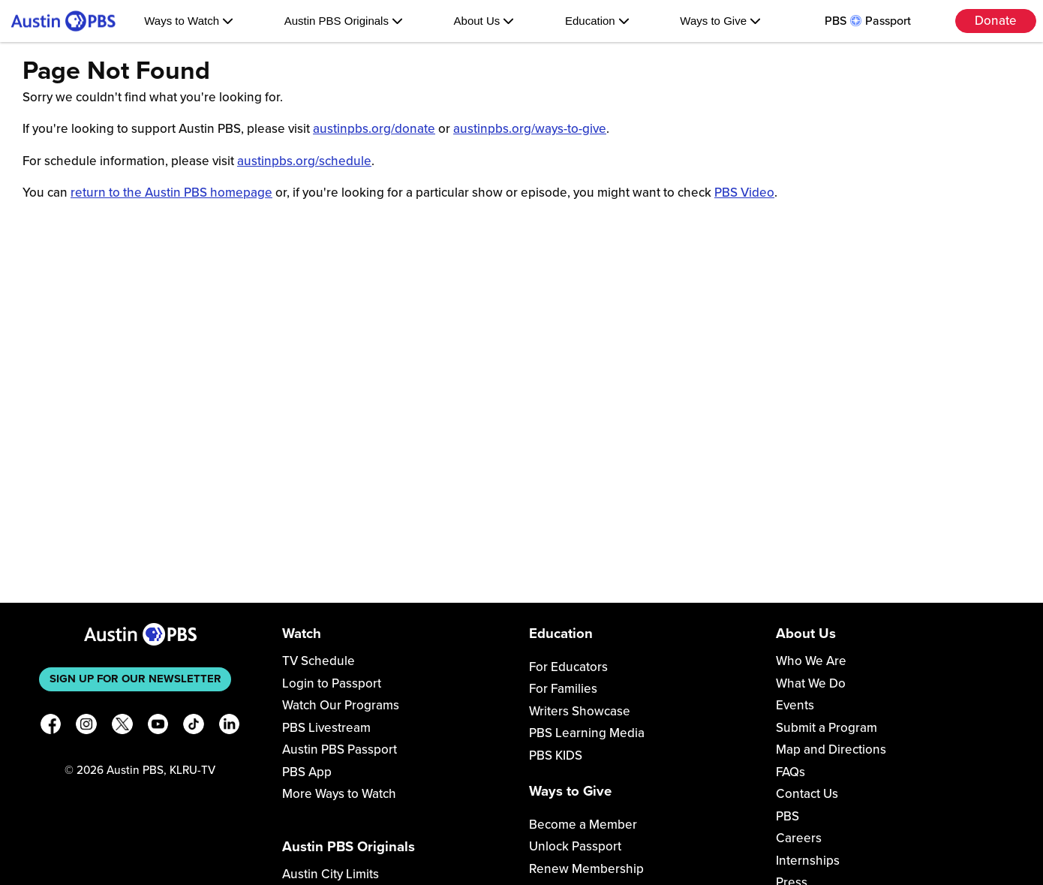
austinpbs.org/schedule (304, 161)
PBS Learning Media (587, 733)
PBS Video (744, 192)
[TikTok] (194, 727)
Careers (799, 838)
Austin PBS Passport (339, 749)
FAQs (790, 772)
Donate (996, 21)
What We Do (811, 683)
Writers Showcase (579, 711)
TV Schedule (318, 661)
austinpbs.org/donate (374, 129)
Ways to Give (720, 20)
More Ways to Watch (339, 794)
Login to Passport (331, 683)
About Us (484, 20)
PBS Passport (868, 21)
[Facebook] (51, 727)
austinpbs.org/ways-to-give (529, 129)
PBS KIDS (555, 755)
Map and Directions (831, 749)
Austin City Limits (330, 874)
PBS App (307, 772)
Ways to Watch (188, 20)
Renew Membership (586, 869)
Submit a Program (826, 728)
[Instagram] (86, 727)
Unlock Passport (575, 846)
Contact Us (807, 794)
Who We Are (811, 661)
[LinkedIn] (230, 727)
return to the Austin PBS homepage (171, 192)
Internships (808, 860)
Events (795, 705)
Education (597, 20)
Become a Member (583, 824)
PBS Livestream (326, 728)
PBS (787, 816)
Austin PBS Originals (343, 20)
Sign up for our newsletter (135, 678)
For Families (563, 689)
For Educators (568, 667)
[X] (122, 727)
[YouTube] (158, 727)
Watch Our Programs (340, 705)
